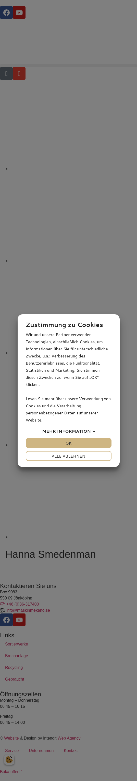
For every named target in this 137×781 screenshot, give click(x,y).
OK (68, 443)
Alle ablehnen (68, 456)
